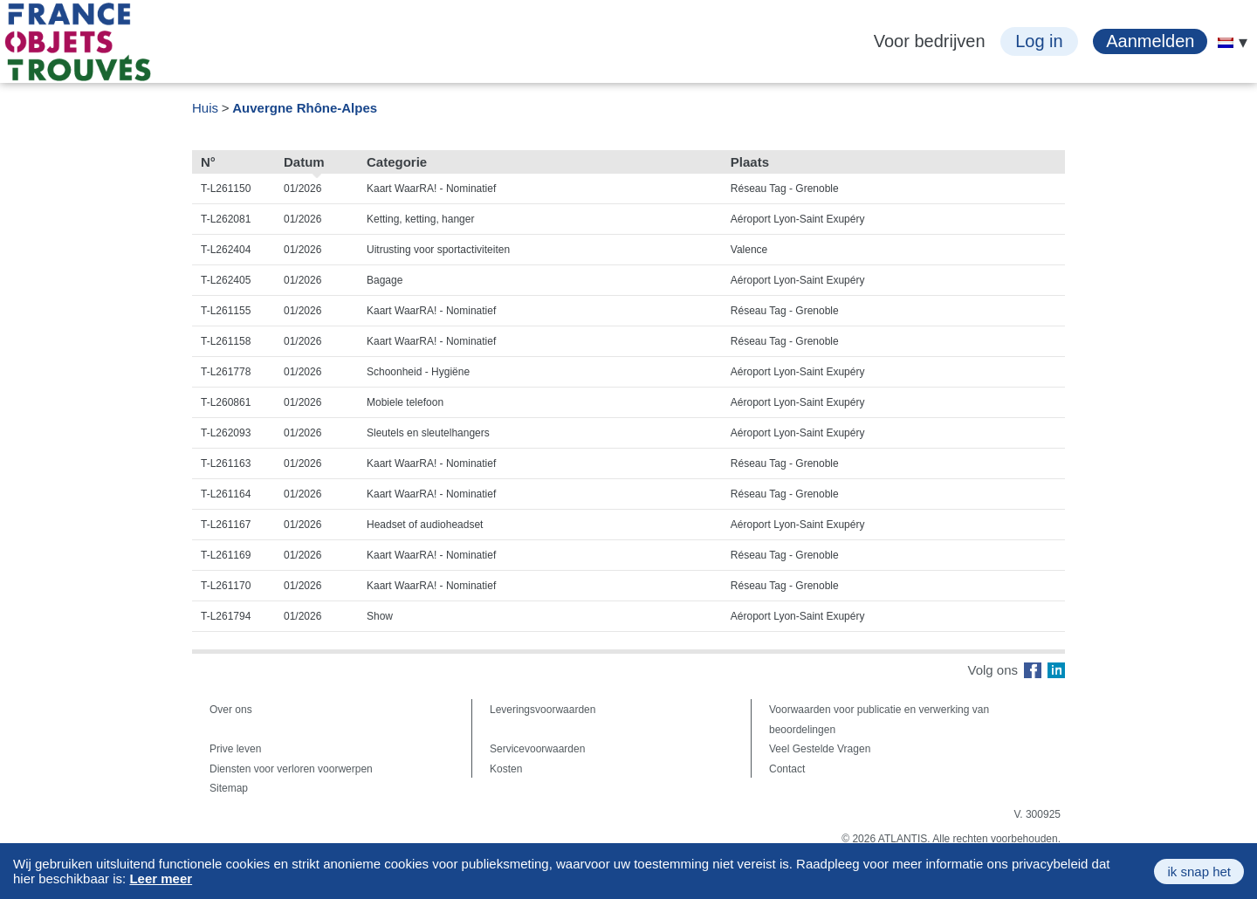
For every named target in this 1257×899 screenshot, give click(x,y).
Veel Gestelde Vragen (819, 749)
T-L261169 (226, 555)
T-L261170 (226, 586)
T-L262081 (226, 219)
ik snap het (1199, 871)
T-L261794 (226, 616)
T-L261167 (226, 524)
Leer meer (160, 878)
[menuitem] (1225, 43)
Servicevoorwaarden (537, 749)
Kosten (506, 769)
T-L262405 (226, 280)
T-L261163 (226, 463)
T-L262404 (226, 250)
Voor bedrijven (930, 41)
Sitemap (229, 788)
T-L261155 (226, 311)
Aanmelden (1150, 41)
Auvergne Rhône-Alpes (304, 107)
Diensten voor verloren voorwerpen (291, 769)
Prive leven (235, 749)
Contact (787, 769)
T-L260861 (226, 402)
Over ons (231, 709)
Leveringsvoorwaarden (542, 709)
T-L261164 (226, 494)
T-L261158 (226, 341)
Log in (1039, 41)
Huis (205, 107)
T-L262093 (226, 433)
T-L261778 (226, 372)
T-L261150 (226, 188)
